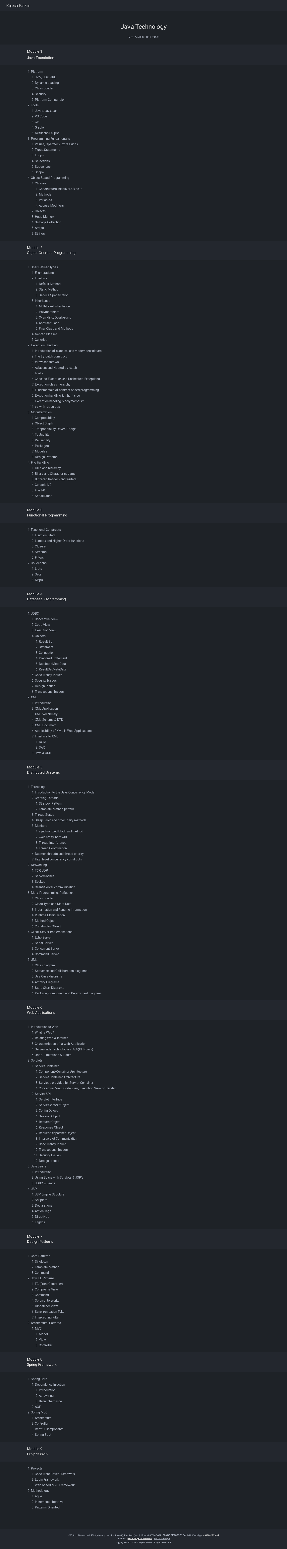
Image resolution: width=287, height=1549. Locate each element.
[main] (143, 23)
